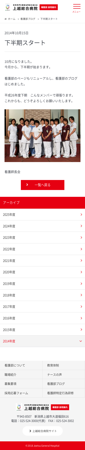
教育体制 (53, 365)
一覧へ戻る (43, 184)
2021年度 (9, 260)
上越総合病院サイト (43, 431)
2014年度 (9, 341)
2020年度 (9, 272)
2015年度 (9, 330)
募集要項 (10, 383)
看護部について (15, 365)
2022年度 (9, 249)
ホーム (11, 18)
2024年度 (9, 226)
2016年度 (9, 318)
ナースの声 (54, 374)
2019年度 (9, 283)
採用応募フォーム (16, 393)
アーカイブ (11, 202)
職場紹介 (10, 374)
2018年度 (9, 295)
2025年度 (9, 214)
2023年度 (9, 237)
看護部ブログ (27, 18)
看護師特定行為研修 (60, 393)
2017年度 (9, 306)
